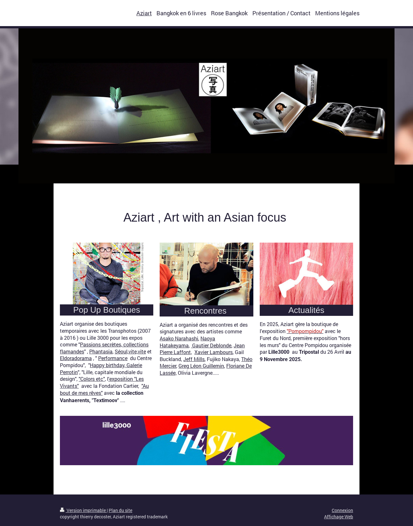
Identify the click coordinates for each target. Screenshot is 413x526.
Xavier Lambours (213, 352)
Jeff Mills (194, 359)
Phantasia (100, 351)
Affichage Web (338, 517)
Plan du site (120, 510)
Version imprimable (83, 510)
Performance (112, 358)
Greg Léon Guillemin (201, 365)
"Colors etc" (92, 378)
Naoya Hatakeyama (187, 342)
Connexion (342, 510)
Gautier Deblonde (211, 345)
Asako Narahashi (179, 338)
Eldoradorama (76, 358)
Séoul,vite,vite (130, 351)
